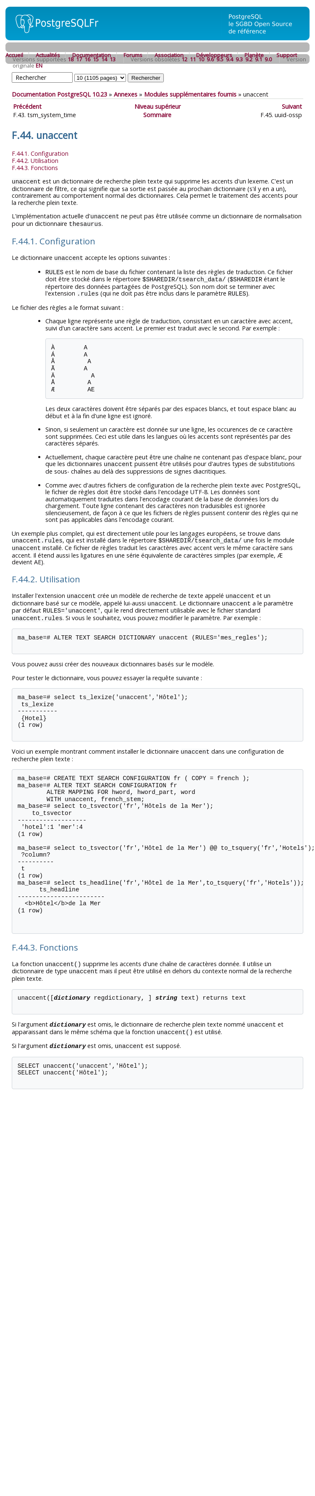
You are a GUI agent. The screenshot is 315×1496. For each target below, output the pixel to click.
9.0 (268, 59)
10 (201, 59)
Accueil (14, 55)
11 (193, 59)
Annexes (125, 94)
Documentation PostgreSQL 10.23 (59, 94)
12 (184, 59)
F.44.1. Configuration (40, 153)
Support (286, 55)
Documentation (91, 55)
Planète (254, 55)
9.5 (219, 59)
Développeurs (214, 55)
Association (169, 55)
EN (39, 65)
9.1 (258, 59)
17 (79, 59)
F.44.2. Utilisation (35, 161)
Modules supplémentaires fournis (190, 94)
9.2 (248, 59)
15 (96, 59)
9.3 (239, 59)
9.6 (210, 59)
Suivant (292, 106)
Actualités (48, 55)
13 (113, 59)
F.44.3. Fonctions (35, 168)
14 (104, 59)
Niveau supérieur (157, 106)
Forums (132, 55)
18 (71, 59)
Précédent (27, 106)
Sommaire (157, 115)
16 (87, 59)
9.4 (229, 59)
